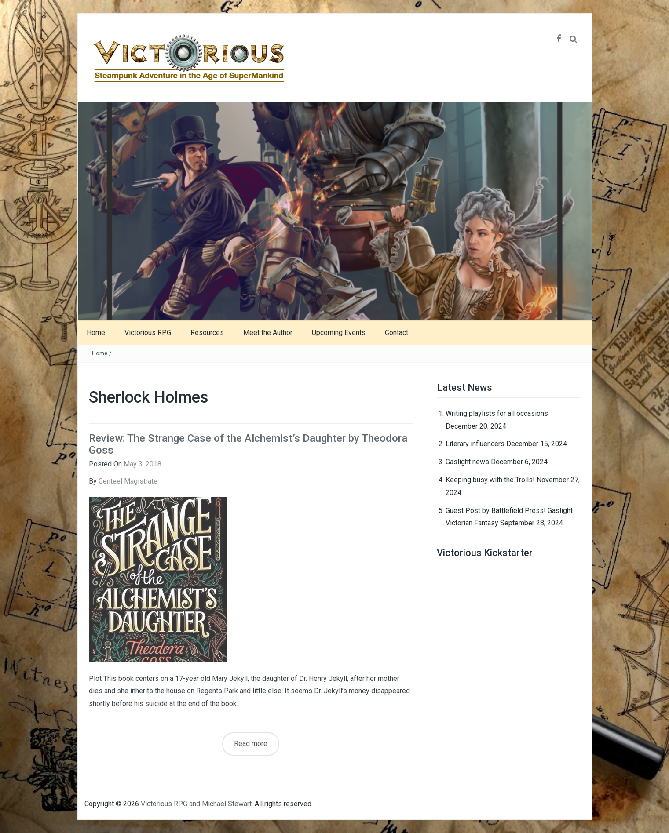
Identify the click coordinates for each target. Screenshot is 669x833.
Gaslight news (467, 462)
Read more (250, 743)
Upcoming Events (339, 332)
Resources (207, 332)
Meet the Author (267, 332)
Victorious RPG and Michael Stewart (196, 804)
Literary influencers (475, 444)
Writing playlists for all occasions (497, 413)
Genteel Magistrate (128, 481)
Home (96, 332)
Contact (396, 332)
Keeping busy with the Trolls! (490, 480)
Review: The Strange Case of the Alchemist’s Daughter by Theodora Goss (248, 444)
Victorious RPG (147, 332)
